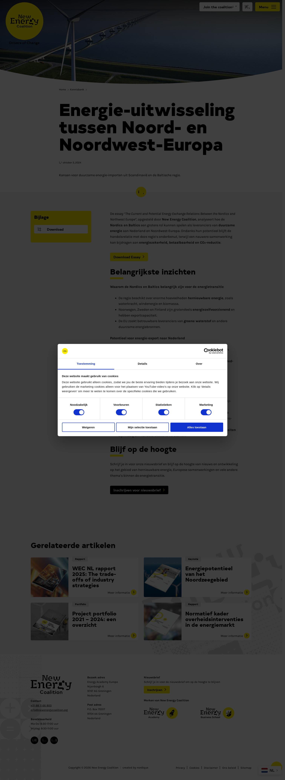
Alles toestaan (196, 427)
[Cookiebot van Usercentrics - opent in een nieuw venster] (206, 351)
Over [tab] (199, 363)
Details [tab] (142, 363)
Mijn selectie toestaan (142, 427)
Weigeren (88, 427)
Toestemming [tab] (86, 363)
